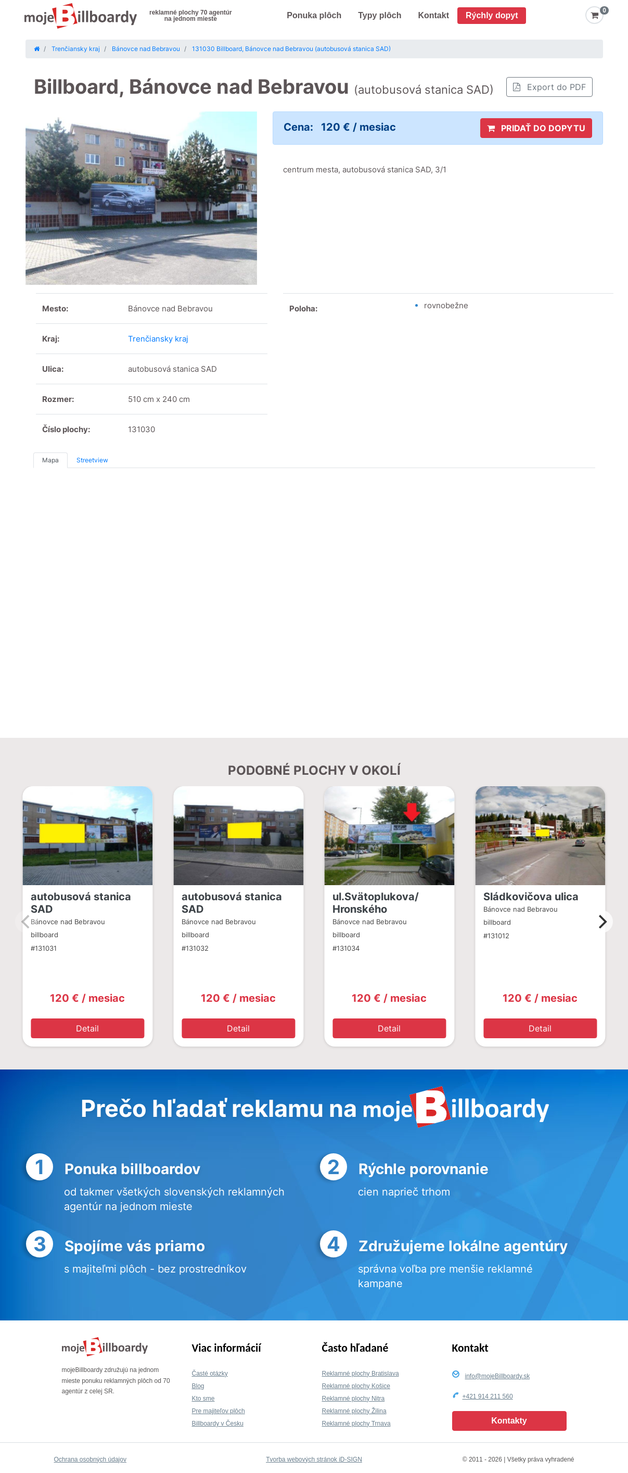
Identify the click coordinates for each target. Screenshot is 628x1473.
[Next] (601, 921)
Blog (198, 1386)
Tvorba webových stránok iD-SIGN (314, 1459)
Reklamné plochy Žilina (354, 1411)
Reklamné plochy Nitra (353, 1398)
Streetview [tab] (92, 460)
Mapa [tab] (50, 460)
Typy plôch (379, 15)
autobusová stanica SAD (81, 902)
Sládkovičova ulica (531, 896)
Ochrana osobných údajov (90, 1459)
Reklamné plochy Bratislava (360, 1373)
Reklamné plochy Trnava (356, 1423)
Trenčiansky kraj (158, 339)
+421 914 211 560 (488, 1396)
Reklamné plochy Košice (356, 1386)
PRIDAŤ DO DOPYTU (536, 128)
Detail (87, 1028)
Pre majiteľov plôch (218, 1411)
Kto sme (203, 1398)
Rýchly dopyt (492, 15)
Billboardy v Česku (217, 1423)
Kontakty (509, 1420)
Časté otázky (210, 1373)
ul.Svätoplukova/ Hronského (375, 902)
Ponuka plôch (314, 15)
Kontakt (433, 15)
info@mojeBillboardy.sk (497, 1376)
